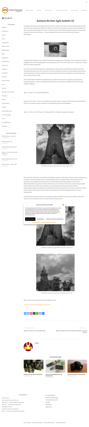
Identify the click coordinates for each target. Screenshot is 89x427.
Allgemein (4, 27)
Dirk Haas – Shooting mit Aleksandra (11, 404)
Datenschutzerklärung (46, 222)
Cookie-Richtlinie (36, 222)
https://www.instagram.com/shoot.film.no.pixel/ (37, 304)
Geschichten (5, 73)
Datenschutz (48, 10)
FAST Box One (5, 398)
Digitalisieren (5, 57)
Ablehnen (40, 219)
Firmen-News (5, 65)
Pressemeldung (5, 103)
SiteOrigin (63, 422)
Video (3, 118)
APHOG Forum (30, 10)
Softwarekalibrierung (7, 111)
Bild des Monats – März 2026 (9, 136)
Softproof (4, 107)
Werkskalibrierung (6, 122)
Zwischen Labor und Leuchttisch (10, 409)
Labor (3, 84)
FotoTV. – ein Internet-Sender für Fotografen (10, 153)
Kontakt (39, 10)
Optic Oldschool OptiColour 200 (9, 147)
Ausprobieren (5, 31)
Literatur (4, 88)
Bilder (3, 54)
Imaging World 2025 (7, 406)
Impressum (53, 222)
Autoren (4, 35)
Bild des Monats (5, 46)
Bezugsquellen (5, 42)
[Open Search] (86, 2)
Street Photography (6, 114)
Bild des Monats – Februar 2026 (9, 164)
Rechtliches (74, 10)
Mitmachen (4, 96)
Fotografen (4, 69)
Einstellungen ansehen (54, 219)
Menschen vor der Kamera (8, 92)
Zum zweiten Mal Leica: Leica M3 (10, 400)
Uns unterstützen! (50, 395)
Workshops (4, 126)
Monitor (4, 99)
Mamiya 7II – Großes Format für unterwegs (13, 402)
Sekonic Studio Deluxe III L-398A (9, 159)
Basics (3, 38)
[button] (63, 205)
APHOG (37, 343)
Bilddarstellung (5, 50)
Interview (4, 76)
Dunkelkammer (5, 61)
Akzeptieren (30, 219)
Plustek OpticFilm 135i (7, 141)
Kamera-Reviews (6, 80)
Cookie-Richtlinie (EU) (62, 10)
